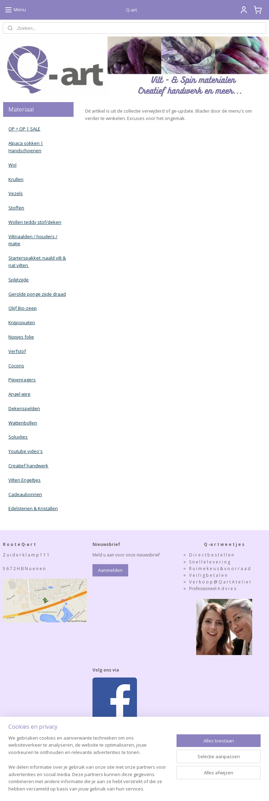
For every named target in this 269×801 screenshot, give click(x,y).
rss (114, 788)
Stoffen (16, 208)
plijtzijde (20, 279)
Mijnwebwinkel (202, 788)
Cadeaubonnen (25, 494)
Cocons (16, 365)
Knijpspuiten (21, 322)
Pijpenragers (22, 379)
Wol (12, 165)
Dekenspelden (24, 408)
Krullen (15, 179)
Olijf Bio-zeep (22, 308)
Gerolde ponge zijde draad (37, 294)
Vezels (15, 193)
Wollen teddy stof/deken (34, 222)
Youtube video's (25, 451)
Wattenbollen (22, 423)
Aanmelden (110, 570)
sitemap (100, 788)
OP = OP (17, 129)
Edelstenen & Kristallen (33, 508)
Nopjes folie (21, 337)
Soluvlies (18, 437)
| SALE (33, 129)
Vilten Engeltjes (24, 480)
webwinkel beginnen (141, 788)
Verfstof (17, 351)
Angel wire (19, 394)
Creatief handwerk (28, 465)
